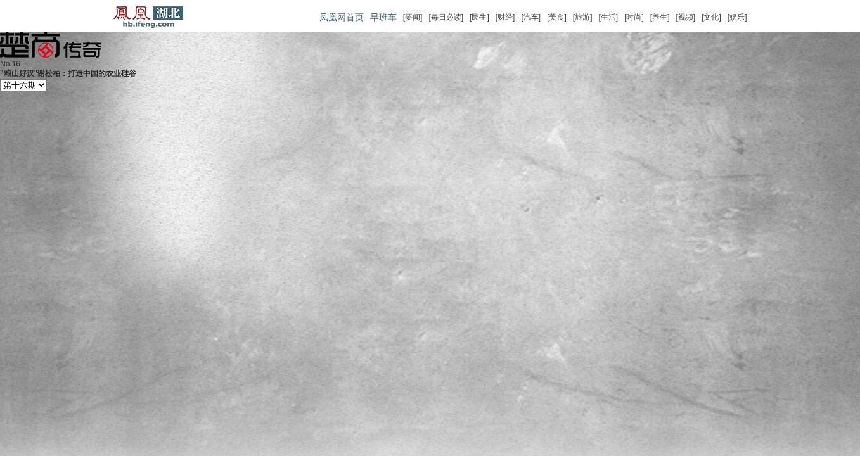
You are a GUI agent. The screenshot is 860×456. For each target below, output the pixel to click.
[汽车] (531, 17)
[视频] (685, 17)
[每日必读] (445, 17)
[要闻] (413, 17)
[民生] (479, 17)
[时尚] (634, 17)
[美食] (557, 17)
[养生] (660, 17)
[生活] (608, 17)
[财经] (505, 17)
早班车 (383, 17)
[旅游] (583, 17)
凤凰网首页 (341, 17)
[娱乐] (737, 17)
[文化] (711, 17)
